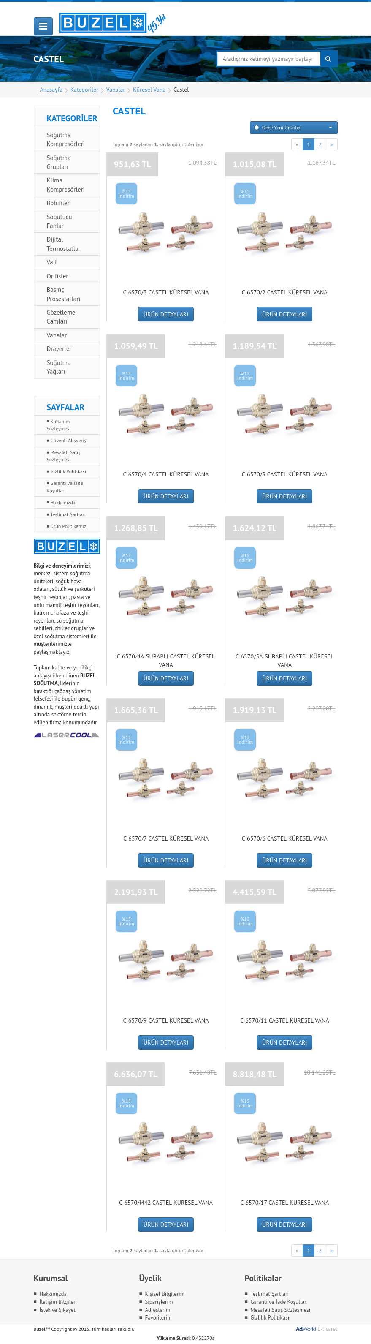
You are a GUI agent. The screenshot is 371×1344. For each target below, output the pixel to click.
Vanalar (115, 89)
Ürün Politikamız (68, 526)
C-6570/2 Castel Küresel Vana (285, 292)
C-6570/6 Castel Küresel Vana (285, 838)
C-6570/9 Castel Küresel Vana (166, 1020)
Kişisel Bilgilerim (164, 1294)
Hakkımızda (62, 502)
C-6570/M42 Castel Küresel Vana (166, 1202)
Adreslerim (157, 1310)
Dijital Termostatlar (64, 243)
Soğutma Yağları (59, 367)
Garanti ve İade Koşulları (65, 486)
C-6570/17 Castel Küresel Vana (284, 1202)
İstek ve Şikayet (57, 1310)
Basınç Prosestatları (64, 294)
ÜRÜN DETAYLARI (166, 314)
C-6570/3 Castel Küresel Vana (166, 292)
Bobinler (58, 203)
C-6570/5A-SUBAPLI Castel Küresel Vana (285, 661)
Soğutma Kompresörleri (66, 139)
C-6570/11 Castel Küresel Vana (284, 1020)
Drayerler (59, 349)
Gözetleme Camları (61, 316)
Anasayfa (51, 89)
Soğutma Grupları (59, 162)
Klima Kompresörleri (66, 184)
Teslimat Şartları (68, 514)
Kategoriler (84, 89)
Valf (52, 262)
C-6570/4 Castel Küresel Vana (166, 474)
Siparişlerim (159, 1302)
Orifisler (57, 276)
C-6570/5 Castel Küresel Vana (285, 474)
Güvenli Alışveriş (68, 440)
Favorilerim (158, 1317)
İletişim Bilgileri (58, 1302)
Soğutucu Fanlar (59, 221)
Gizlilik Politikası (68, 471)
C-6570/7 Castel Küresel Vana (166, 838)
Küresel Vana (149, 89)
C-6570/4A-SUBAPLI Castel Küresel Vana (166, 661)
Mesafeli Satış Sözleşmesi (64, 456)
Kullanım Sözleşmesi (59, 425)
